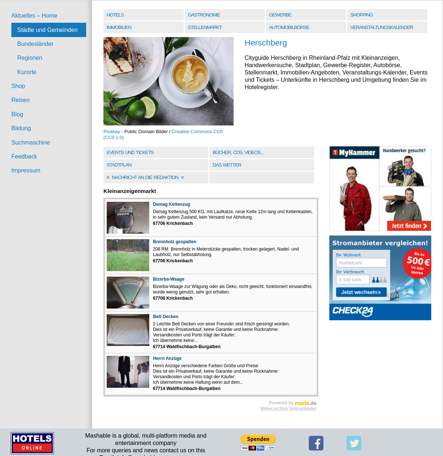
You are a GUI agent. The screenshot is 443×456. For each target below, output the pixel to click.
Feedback (24, 156)
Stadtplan (119, 165)
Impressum (25, 170)
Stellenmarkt (205, 27)
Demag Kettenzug (171, 204)
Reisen (20, 100)
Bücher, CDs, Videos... (238, 152)
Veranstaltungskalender (381, 27)
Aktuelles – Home (34, 15)
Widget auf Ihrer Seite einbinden (288, 408)
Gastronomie (204, 15)
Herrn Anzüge (167, 358)
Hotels (115, 15)
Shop (18, 86)
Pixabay (111, 131)
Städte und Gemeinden (47, 30)
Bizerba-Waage (168, 279)
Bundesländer (35, 44)
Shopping (361, 15)
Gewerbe (280, 15)
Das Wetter (227, 165)
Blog (17, 114)
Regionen (30, 58)
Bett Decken (165, 316)
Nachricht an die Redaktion (145, 177)
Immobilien (119, 27)
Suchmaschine (30, 142)
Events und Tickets (130, 152)
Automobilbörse (289, 27)
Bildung (21, 128)
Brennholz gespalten (174, 241)
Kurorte (26, 72)
